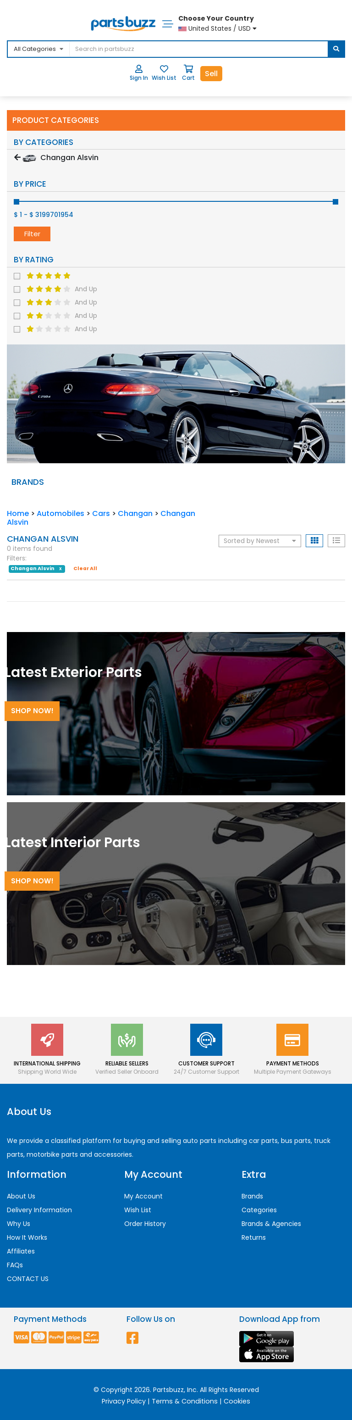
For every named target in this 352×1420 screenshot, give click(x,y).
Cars (101, 513)
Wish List (137, 1210)
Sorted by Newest (260, 540)
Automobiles (60, 513)
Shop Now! (32, 711)
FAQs (15, 1265)
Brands (252, 1196)
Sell (211, 73)
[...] (139, 49)
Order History (145, 1223)
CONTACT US (28, 1278)
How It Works (27, 1237)
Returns (254, 1237)
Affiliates (21, 1251)
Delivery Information (39, 1210)
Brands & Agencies (271, 1223)
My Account (143, 1196)
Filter (32, 234)
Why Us (18, 1223)
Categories (259, 1210)
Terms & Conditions (185, 1401)
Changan (135, 513)
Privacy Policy (124, 1401)
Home (18, 513)
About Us (21, 1196)
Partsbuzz (168, 1389)
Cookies (237, 1401)
